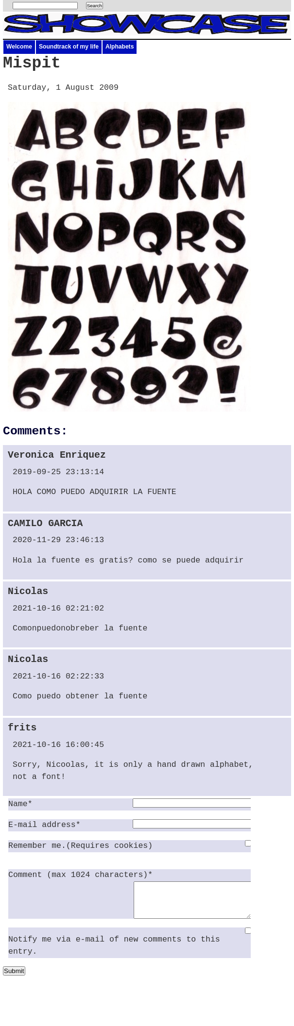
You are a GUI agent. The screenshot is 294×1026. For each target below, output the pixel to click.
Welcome (19, 46)
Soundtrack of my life (69, 46)
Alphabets (119, 46)
